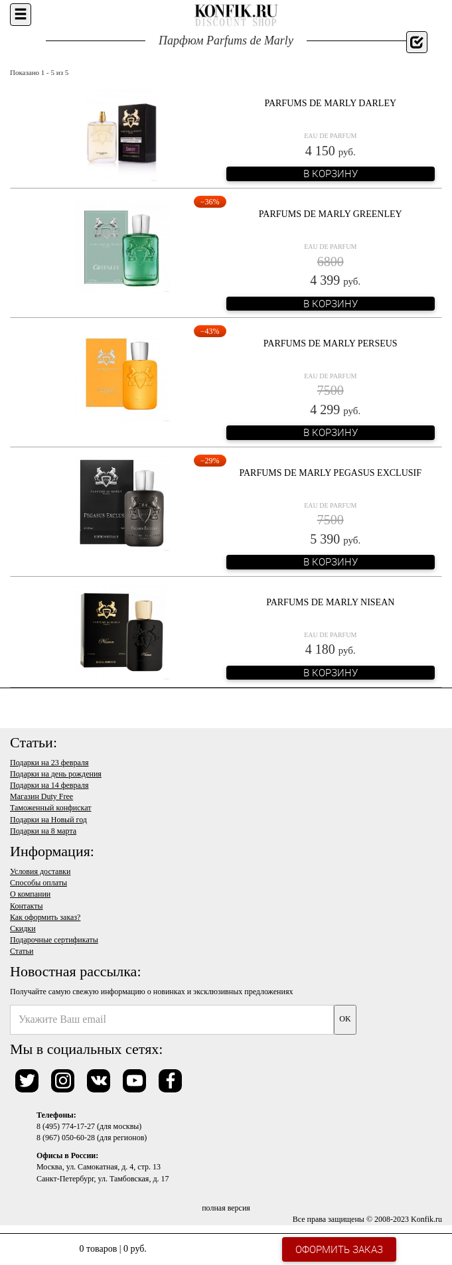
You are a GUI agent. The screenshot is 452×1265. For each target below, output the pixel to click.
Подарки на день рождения (56, 774)
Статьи (21, 951)
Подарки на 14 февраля (49, 785)
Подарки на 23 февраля (49, 762)
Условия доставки (40, 871)
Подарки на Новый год (48, 819)
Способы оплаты (38, 882)
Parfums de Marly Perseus (331, 343)
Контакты (26, 906)
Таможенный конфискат (51, 807)
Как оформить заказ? (45, 917)
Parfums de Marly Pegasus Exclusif (330, 473)
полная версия (226, 1208)
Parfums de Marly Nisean (330, 602)
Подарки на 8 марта (43, 831)
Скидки (23, 928)
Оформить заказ (339, 1249)
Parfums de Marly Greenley (330, 214)
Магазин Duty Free (41, 796)
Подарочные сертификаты (54, 939)
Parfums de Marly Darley (330, 103)
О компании (30, 894)
